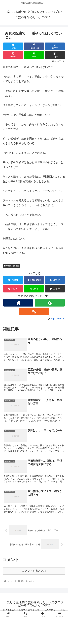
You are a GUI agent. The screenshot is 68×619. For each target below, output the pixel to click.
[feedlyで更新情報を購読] (50, 303)
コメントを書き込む (34, 570)
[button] (55, 55)
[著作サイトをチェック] (18, 303)
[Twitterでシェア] (13, 46)
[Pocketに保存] (13, 55)
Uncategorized (11, 266)
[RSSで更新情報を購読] (34, 311)
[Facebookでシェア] (34, 46)
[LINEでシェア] (34, 55)
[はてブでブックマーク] (55, 46)
